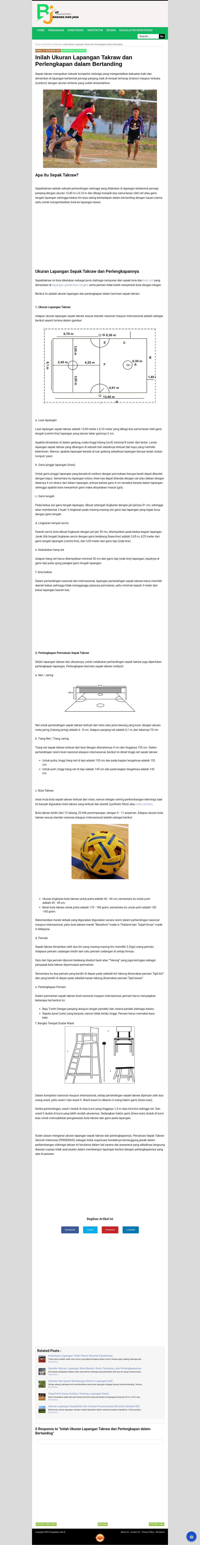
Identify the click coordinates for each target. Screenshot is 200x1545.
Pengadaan (56, 30)
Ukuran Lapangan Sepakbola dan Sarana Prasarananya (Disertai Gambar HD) (94, 1406)
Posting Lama (156, 1524)
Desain (111, 30)
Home (41, 30)
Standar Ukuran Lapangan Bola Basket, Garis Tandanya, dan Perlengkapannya (94, 1368)
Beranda (102, 1524)
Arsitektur (95, 30)
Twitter (90, 1229)
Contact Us (135, 1532)
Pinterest (110, 1229)
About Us (125, 1532)
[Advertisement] (100, 238)
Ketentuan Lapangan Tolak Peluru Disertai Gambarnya (80, 1355)
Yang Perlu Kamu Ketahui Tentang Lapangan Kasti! (78, 1393)
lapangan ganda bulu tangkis (70, 285)
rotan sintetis (144, 804)
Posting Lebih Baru (46, 1524)
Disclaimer (160, 1532)
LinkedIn (131, 1229)
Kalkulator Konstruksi (135, 30)
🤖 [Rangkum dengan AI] (191, 1536)
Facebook (69, 1229)
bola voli (148, 280)
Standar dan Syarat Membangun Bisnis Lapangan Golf (80, 1381)
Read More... (53, 1362)
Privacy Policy (148, 1532)
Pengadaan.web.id (57, 1532)
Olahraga (80, 51)
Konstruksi (76, 30)
